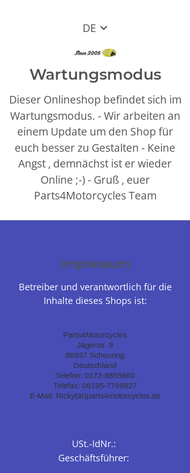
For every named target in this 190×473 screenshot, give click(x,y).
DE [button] (89, 28)
